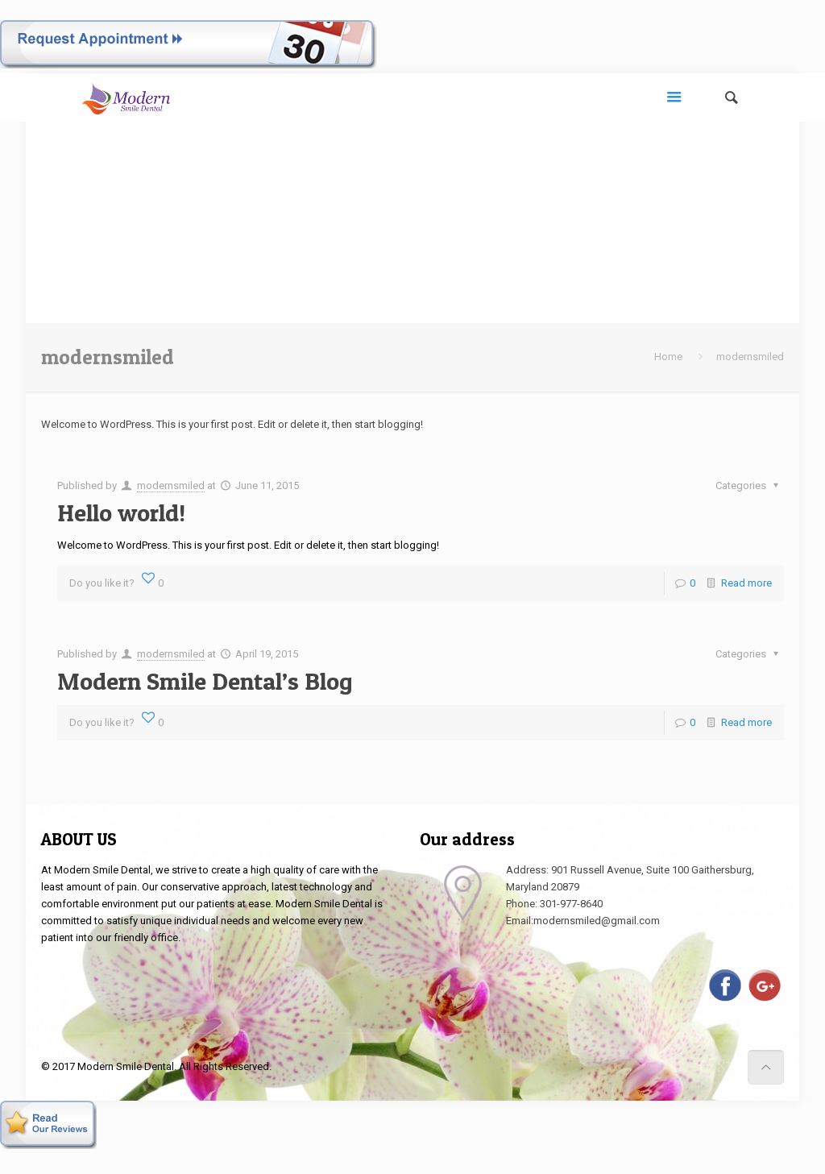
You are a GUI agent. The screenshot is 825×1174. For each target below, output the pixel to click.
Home (668, 357)
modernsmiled (171, 485)
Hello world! (121, 512)
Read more (746, 583)
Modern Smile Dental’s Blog (205, 680)
